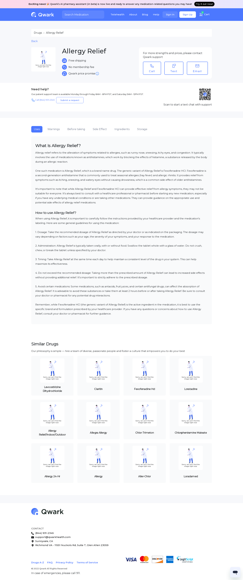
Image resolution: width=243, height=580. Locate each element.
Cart (204, 14)
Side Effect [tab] (100, 129)
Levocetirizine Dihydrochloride (52, 389)
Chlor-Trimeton (144, 432)
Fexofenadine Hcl (144, 389)
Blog (145, 14)
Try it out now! (204, 4)
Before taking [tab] (76, 129)
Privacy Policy (64, 562)
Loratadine (190, 389)
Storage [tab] (142, 129)
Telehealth (117, 14)
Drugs (38, 32)
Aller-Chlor (144, 476)
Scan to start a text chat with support (188, 104)
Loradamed (191, 476)
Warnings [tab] (53, 129)
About (133, 14)
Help (156, 14)
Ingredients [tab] (122, 129)
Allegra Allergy (98, 432)
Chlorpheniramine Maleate (191, 432)
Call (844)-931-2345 (43, 100)
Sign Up (187, 14)
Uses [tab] (37, 129)
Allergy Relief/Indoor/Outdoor (52, 432)
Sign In (170, 14)
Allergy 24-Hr (52, 476)
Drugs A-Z (37, 562)
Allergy (98, 476)
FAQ (50, 562)
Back (34, 41)
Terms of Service (87, 562)
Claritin (98, 389)
